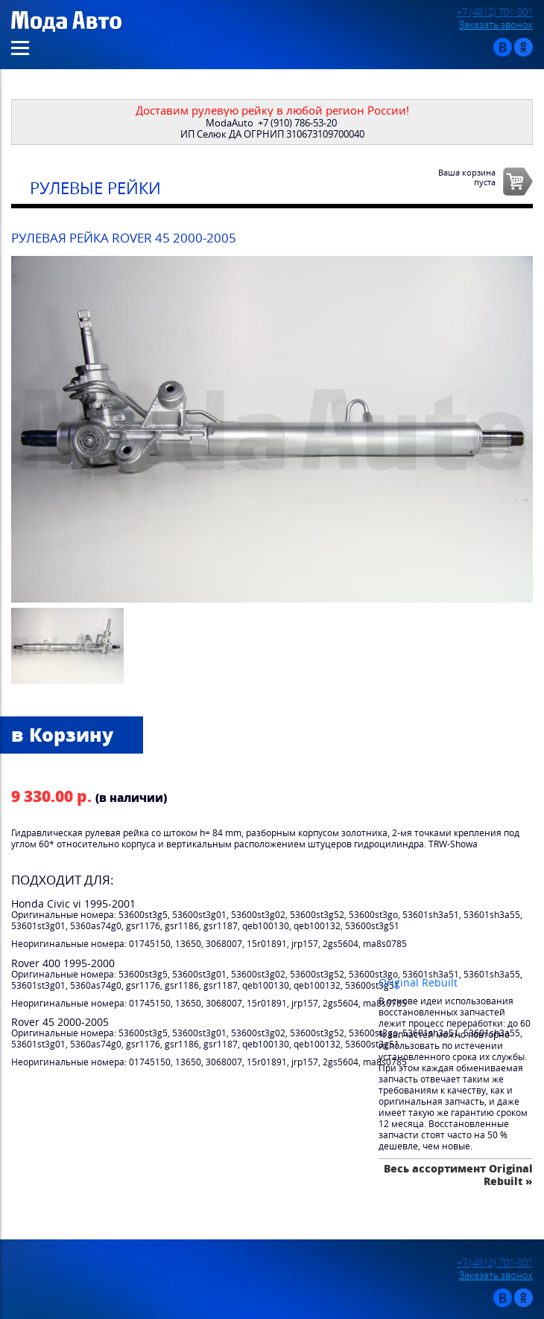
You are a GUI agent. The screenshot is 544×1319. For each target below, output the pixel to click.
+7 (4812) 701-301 (495, 12)
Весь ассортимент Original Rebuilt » (458, 1174)
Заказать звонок (496, 25)
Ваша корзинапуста (467, 177)
